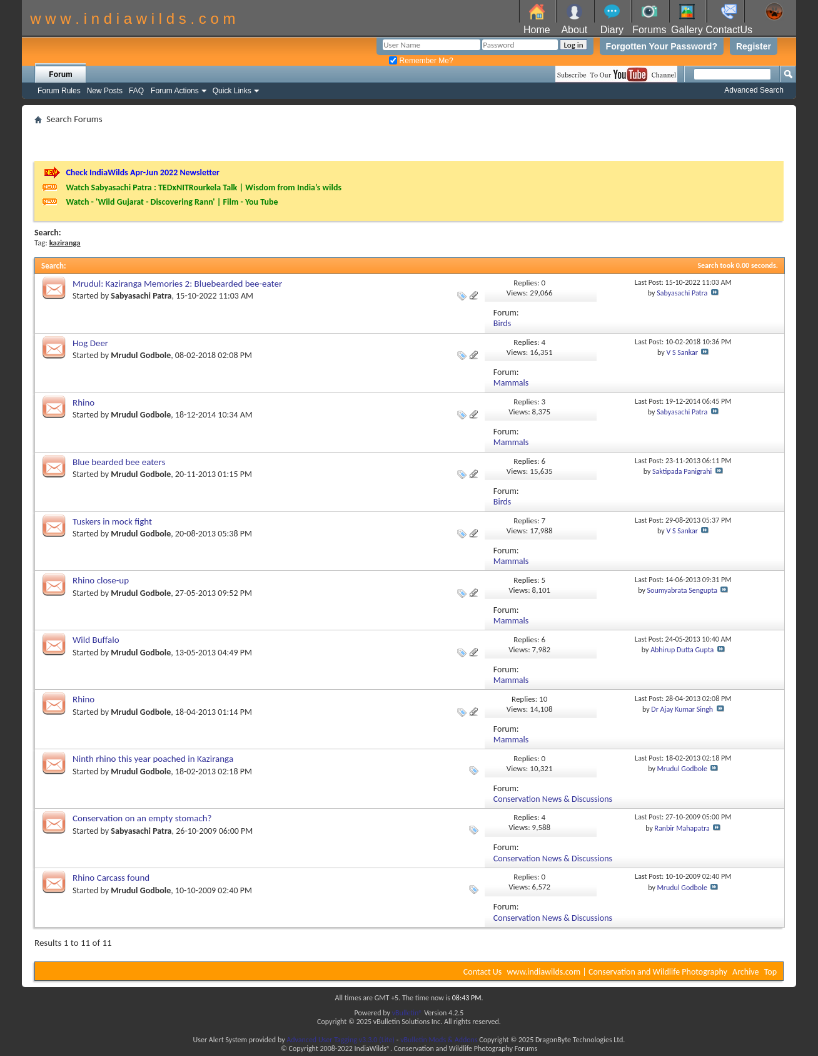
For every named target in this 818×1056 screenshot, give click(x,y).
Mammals (510, 382)
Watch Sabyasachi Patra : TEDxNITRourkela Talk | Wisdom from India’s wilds (203, 187)
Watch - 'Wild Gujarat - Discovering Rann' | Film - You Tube (172, 202)
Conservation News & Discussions (552, 799)
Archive (745, 971)
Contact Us (482, 971)
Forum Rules (59, 90)
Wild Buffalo (96, 639)
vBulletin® (407, 1012)
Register (753, 46)
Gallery (687, 29)
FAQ (136, 90)
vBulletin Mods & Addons (438, 1039)
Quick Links (232, 90)
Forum (60, 74)
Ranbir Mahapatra (682, 828)
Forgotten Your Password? (661, 46)
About (574, 29)
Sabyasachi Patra (141, 295)
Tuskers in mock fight (112, 521)
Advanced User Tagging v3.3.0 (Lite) (340, 1039)
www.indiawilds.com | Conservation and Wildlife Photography (617, 971)
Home (536, 29)
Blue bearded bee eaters (119, 462)
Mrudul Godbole (141, 355)
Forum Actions (175, 90)
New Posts (105, 90)
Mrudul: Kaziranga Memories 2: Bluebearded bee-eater (177, 283)
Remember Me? (421, 60)
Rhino (83, 402)
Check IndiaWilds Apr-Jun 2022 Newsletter (143, 172)
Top (770, 971)
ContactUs (728, 29)
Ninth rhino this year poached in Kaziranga (153, 758)
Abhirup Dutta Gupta (682, 649)
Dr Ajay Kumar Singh (682, 709)
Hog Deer (90, 343)
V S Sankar (682, 352)
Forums (649, 29)
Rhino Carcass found (111, 877)
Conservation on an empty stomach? (142, 818)
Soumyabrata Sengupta (682, 590)
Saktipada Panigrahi (682, 471)
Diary (612, 29)
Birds (502, 323)
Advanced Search (754, 90)
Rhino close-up (101, 580)
